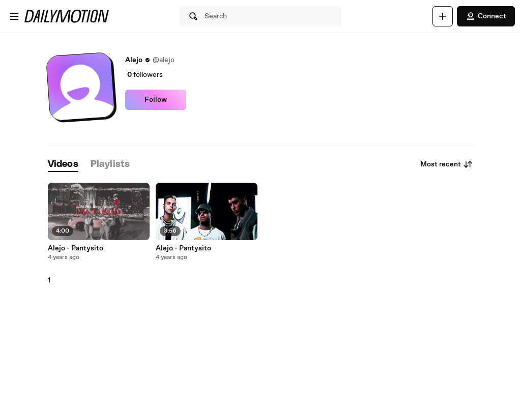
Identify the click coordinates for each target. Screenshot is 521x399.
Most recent (446, 164)
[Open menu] (14, 16)
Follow (155, 99)
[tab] (63, 164)
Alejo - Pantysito (75, 248)
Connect (486, 16)
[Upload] (442, 16)
